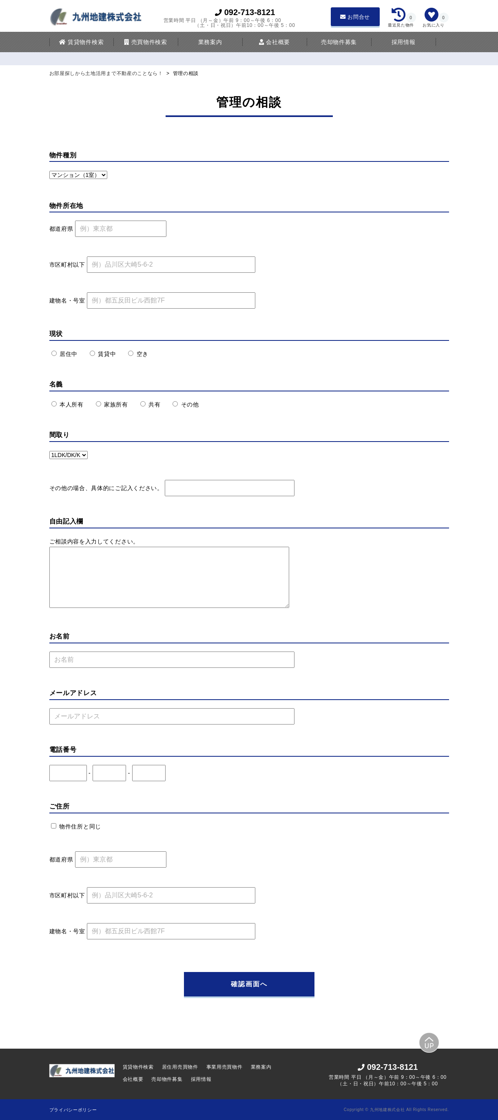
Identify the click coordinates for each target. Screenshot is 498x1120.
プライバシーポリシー (73, 1109)
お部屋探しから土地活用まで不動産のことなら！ (107, 73)
